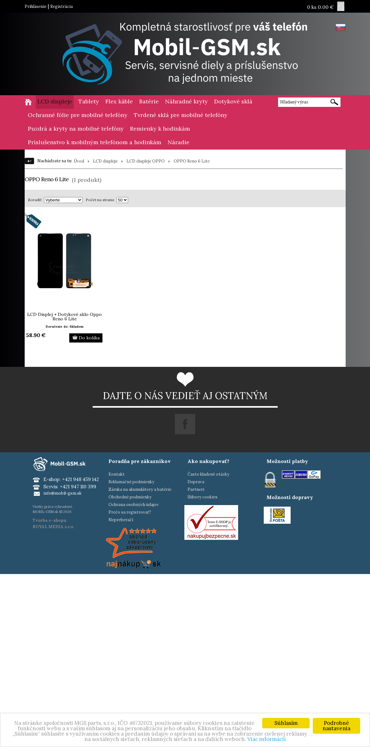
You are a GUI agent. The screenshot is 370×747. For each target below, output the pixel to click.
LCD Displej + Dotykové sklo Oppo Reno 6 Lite (64, 316)
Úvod (79, 161)
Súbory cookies (203, 497)
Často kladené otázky (208, 474)
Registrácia (61, 6)
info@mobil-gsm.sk (62, 493)
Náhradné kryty (186, 101)
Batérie (149, 101)
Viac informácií (266, 739)
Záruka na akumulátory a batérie (139, 489)
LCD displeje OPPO (145, 161)
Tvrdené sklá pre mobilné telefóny (180, 115)
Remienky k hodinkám (160, 128)
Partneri (196, 489)
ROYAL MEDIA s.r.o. (53, 526)
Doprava (196, 482)
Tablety (88, 101)
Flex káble (119, 101)
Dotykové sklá (233, 101)
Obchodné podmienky (129, 497)
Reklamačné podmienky (131, 482)
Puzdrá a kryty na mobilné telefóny (76, 128)
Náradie (178, 142)
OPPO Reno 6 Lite (192, 161)
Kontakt (116, 474)
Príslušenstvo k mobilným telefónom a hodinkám (94, 142)
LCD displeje (54, 101)
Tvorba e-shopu (49, 520)
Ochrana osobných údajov (133, 504)
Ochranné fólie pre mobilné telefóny (77, 115)
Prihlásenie (35, 6)
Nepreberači (120, 519)
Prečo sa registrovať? (129, 512)
